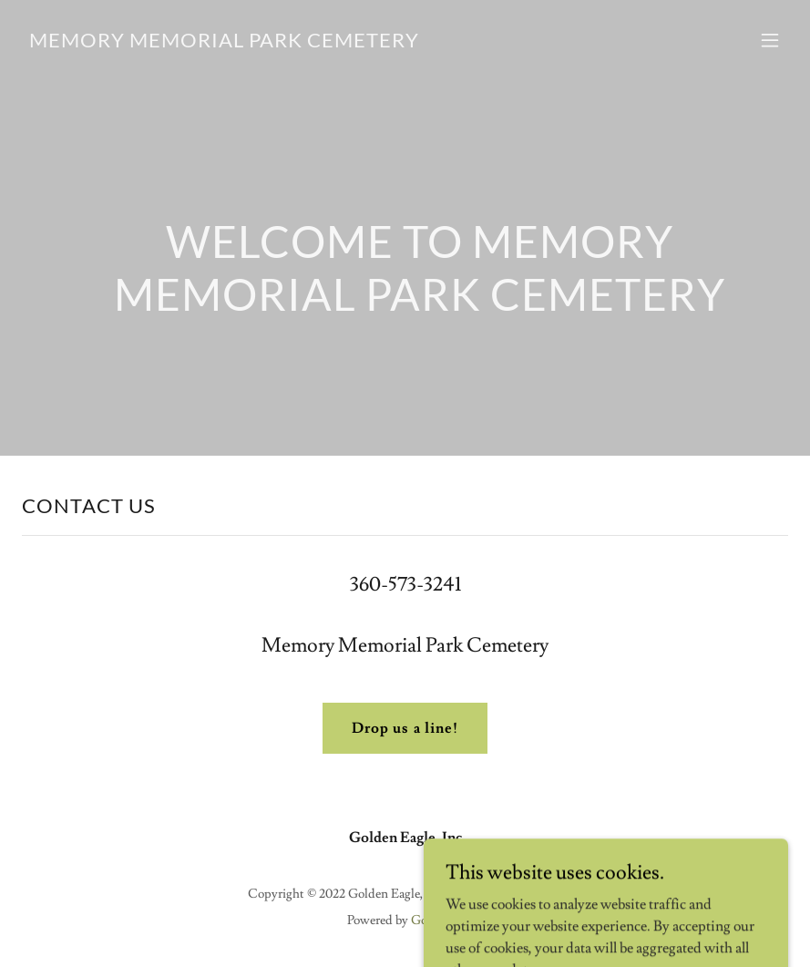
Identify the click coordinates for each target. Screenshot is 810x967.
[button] (770, 40)
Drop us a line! (404, 728)
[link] (224, 43)
